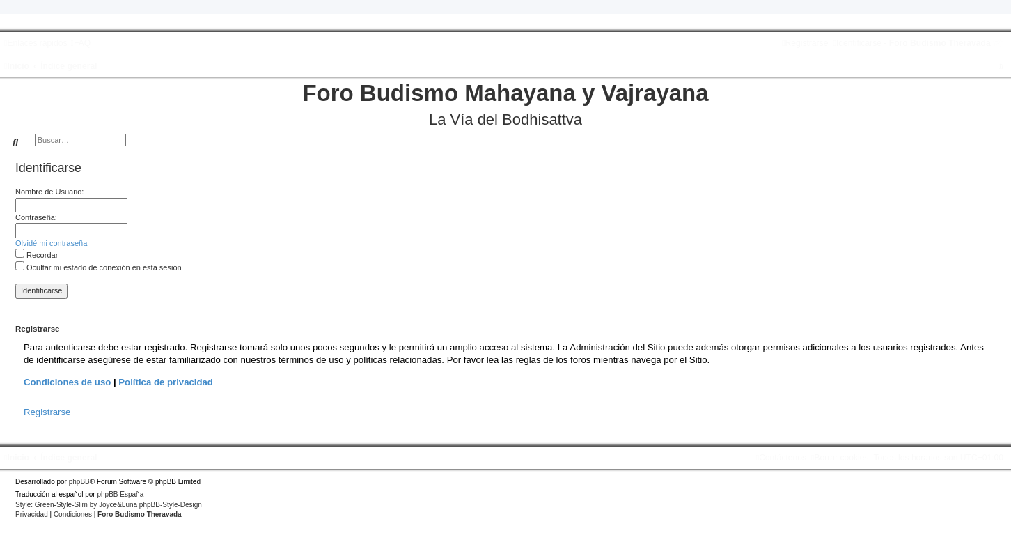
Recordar (36, 255)
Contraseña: (36, 217)
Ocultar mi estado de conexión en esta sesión (98, 267)
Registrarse (47, 412)
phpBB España (120, 494)
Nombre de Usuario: (49, 191)
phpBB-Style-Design (170, 505)
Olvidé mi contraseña (51, 243)
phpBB (79, 482)
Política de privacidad (165, 382)
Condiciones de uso (67, 382)
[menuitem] (80, 43)
